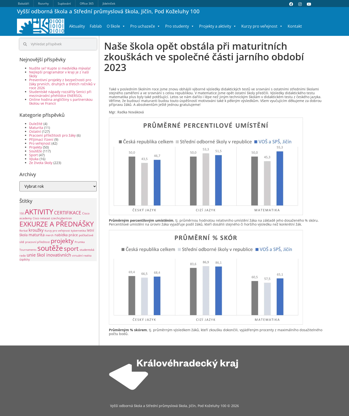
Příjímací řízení (41, 139)
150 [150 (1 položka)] (21, 213)
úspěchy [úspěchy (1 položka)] (24, 259)
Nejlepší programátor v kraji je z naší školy (59, 74)
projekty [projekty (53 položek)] (62, 240)
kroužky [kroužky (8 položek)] (36, 230)
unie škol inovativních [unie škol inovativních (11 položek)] (49, 255)
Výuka (34, 159)
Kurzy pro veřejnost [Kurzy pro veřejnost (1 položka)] (57, 230)
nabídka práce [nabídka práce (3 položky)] (66, 235)
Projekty (35, 147)
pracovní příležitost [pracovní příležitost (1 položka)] (37, 242)
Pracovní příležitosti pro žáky (52, 135)
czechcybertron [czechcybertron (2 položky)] (61, 218)
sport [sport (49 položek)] (71, 248)
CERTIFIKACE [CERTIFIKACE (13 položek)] (67, 212)
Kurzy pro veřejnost (262, 26)
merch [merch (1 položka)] (50, 235)
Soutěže (35, 151)
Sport (33, 155)
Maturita (36, 127)
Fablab (96, 26)
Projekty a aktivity (217, 26)
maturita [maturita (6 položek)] (37, 234)
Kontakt (295, 26)
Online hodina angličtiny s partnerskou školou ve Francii (61, 101)
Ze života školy (40, 162)
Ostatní (35, 131)
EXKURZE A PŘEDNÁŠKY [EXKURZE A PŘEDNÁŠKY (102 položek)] (56, 223)
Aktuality (77, 26)
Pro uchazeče (145, 26)
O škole (116, 26)
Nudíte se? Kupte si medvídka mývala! (60, 68)
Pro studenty (179, 26)
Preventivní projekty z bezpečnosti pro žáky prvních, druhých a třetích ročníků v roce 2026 (62, 84)
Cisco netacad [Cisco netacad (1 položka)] (41, 218)
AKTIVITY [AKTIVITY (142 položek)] (39, 212)
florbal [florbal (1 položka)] (23, 230)
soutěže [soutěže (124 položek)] (50, 248)
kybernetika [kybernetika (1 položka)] (78, 230)
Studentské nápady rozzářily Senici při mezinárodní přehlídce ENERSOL (60, 93)
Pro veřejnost (39, 143)
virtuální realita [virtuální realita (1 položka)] (81, 255)
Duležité (35, 123)
